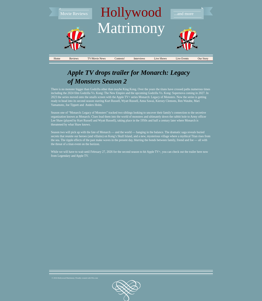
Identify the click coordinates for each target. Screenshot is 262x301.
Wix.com (94, 278)
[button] (74, 60)
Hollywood (131, 12)
